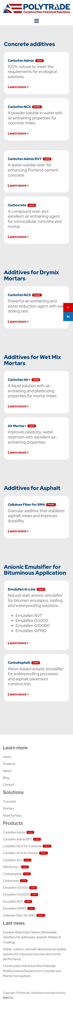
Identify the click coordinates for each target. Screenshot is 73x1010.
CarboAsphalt (12, 874)
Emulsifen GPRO (14, 908)
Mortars (8, 808)
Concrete (9, 801)
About (7, 771)
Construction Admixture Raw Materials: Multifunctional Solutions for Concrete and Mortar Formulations (32, 971)
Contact (8, 785)
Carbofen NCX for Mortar (20, 853)
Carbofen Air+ (12, 860)
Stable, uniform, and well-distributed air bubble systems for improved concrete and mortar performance (34, 954)
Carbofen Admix (14, 832)
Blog (6, 778)
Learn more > (18, 87)
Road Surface (12, 815)
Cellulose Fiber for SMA (19, 915)
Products (9, 764)
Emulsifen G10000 (16, 894)
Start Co (8, 997)
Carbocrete (11, 881)
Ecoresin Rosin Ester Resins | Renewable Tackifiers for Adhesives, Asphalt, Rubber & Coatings (32, 937)
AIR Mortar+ (11, 867)
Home (7, 757)
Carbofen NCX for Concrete (22, 846)
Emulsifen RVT (13, 902)
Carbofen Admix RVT (17, 839)
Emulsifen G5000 (15, 888)
